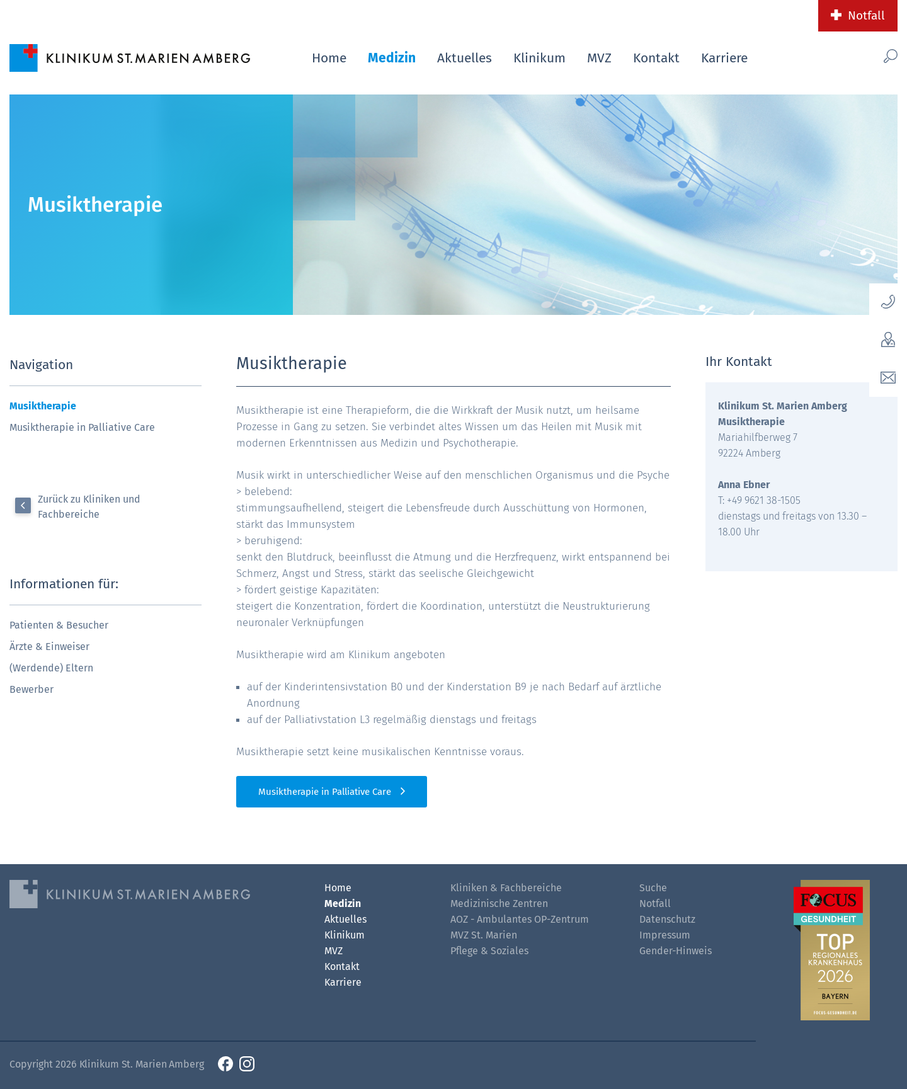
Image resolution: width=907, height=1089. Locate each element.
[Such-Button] (869, 56)
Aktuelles (464, 58)
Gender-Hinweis (675, 951)
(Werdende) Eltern (51, 668)
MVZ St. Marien (483, 935)
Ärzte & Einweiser (49, 647)
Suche (653, 888)
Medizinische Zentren (499, 903)
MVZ (599, 58)
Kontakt (656, 58)
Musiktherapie (42, 406)
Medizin (392, 58)
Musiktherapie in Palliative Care (82, 427)
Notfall (866, 15)
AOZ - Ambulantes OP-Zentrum (519, 919)
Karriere (724, 58)
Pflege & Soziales (489, 951)
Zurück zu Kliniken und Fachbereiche (89, 506)
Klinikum (539, 58)
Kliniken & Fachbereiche (506, 888)
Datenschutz (667, 919)
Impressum (664, 935)
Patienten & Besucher (58, 625)
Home (329, 58)
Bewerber (31, 689)
